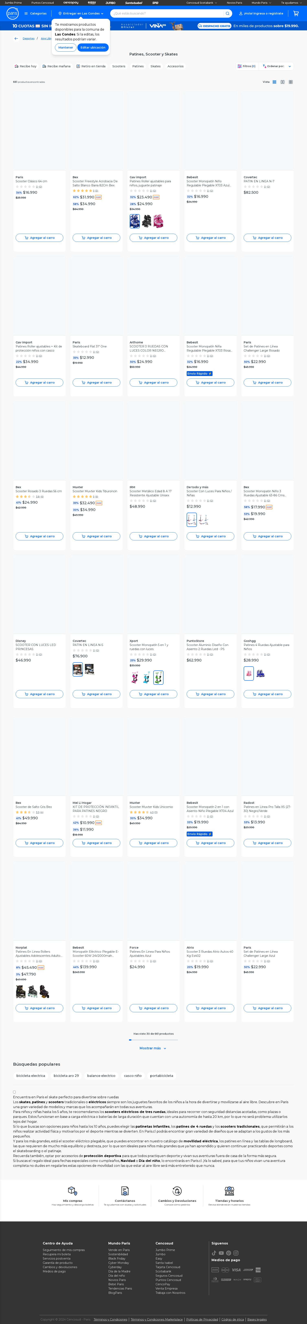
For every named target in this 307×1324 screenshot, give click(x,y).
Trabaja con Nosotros (170, 1293)
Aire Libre (47, 38)
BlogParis (115, 1293)
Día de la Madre (119, 1271)
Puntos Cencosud (43, 2)
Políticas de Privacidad (202, 1319)
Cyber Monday (118, 1263)
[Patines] (138, 66)
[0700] (21, 991)
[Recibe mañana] (57, 66)
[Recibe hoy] (26, 66)
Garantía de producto (58, 1263)
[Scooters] (119, 66)
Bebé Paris (116, 1284)
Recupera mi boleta (57, 1254)
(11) (156, 812)
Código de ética (232, 1319)
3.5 (37, 812)
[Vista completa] (274, 82)
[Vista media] (282, 82)
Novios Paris (234, 2)
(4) (41, 812)
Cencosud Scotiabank (201, 2)
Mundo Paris (261, 2)
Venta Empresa (167, 1288)
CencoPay (163, 1284)
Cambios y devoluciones (60, 1267)
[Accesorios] (175, 66)
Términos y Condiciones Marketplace (157, 1319)
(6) (42, 496)
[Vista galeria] (290, 82)
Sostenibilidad (118, 1254)
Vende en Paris (119, 1250)
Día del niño (116, 1276)
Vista (266, 81)
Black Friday (116, 1258)
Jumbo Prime (13, 2)
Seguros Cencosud (169, 1276)
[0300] (158, 677)
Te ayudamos (291, 2)
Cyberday (115, 1267)
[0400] (135, 221)
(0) (40, 186)
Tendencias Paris (120, 1288)
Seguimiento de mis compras (64, 1250)
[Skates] (155, 66)
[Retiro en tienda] (91, 66)
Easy (159, 1258)
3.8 (38, 496)
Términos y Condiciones (110, 1319)
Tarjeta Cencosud (168, 1267)
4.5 (152, 812)
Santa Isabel (164, 1263)
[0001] (146, 221)
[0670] (158, 221)
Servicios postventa (56, 1258)
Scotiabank (163, 1271)
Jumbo (161, 1254)
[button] (81, 13)
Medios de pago (54, 1271)
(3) (96, 190)
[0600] (78, 669)
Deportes (28, 38)
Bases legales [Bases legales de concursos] (257, 1319)
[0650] (192, 520)
